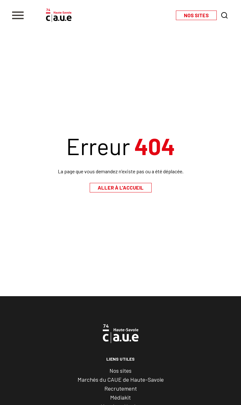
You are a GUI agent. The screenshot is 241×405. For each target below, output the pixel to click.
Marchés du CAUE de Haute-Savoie (121, 379)
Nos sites (120, 370)
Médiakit (120, 397)
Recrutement (120, 388)
